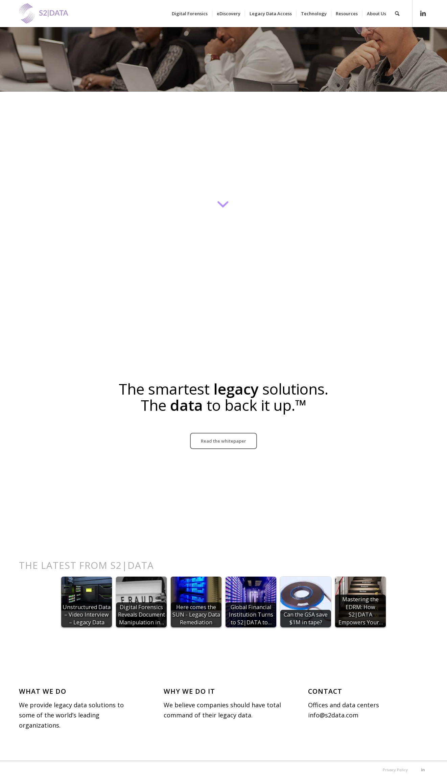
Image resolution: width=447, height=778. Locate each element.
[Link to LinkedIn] (423, 13)
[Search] (397, 13)
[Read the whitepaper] (223, 441)
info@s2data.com (333, 715)
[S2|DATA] (55, 16)
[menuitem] (189, 13)
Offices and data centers (343, 705)
